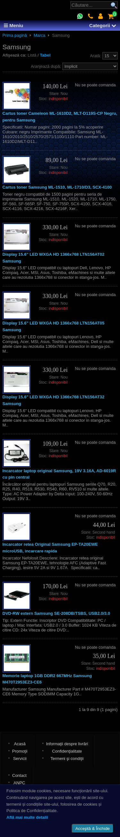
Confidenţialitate (67, 751)
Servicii (20, 758)
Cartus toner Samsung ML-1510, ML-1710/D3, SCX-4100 (57, 187)
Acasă (20, 743)
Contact (19, 775)
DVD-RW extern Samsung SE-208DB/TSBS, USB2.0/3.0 (56, 613)
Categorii (102, 25)
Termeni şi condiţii (67, 758)
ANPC (19, 782)
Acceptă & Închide (93, 828)
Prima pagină (15, 35)
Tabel (45, 55)
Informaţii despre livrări (67, 743)
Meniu (13, 25)
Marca (39, 35)
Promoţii (20, 751)
